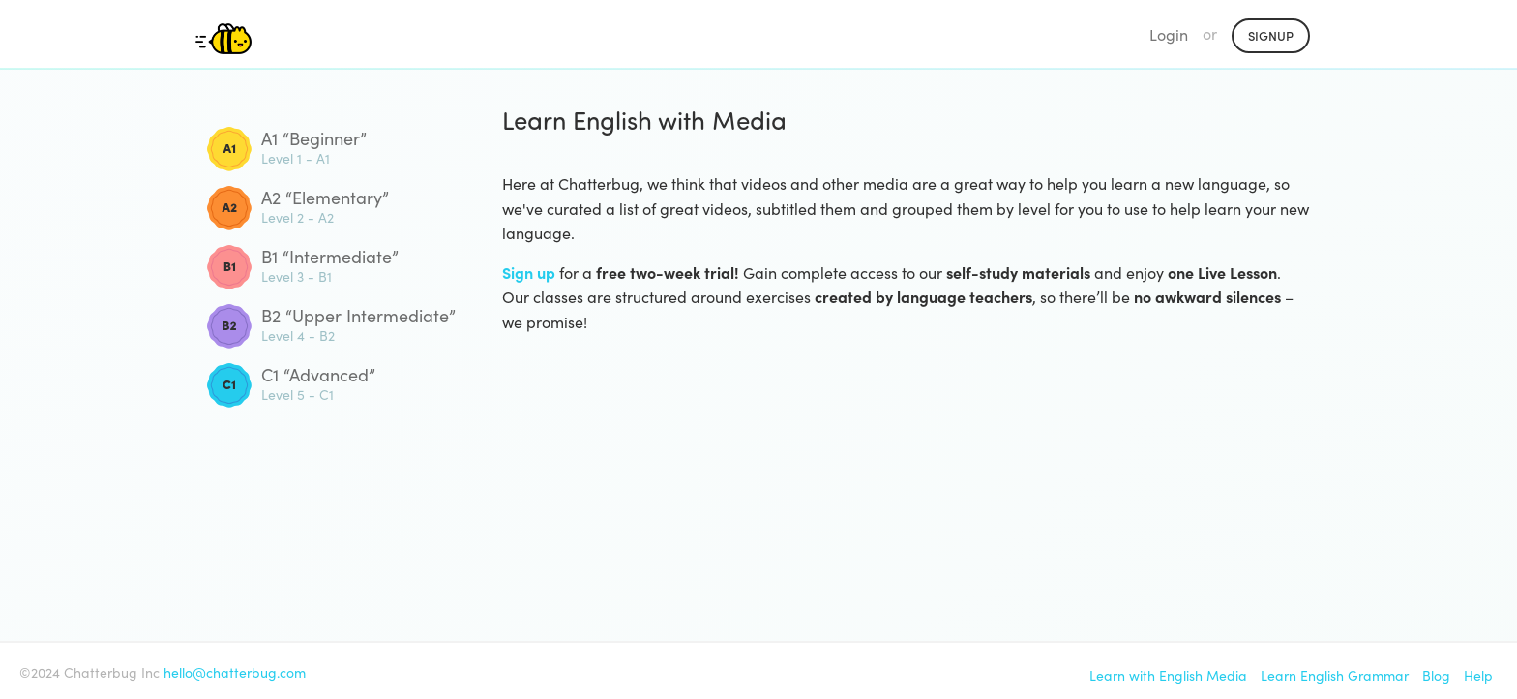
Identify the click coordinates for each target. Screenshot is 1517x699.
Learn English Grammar (1335, 674)
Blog (1436, 674)
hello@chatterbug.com (235, 672)
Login (1168, 34)
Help (1478, 674)
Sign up (528, 272)
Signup (1271, 35)
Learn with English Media (1168, 674)
